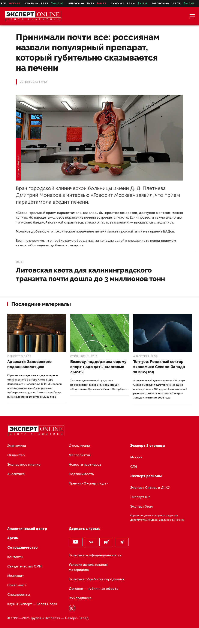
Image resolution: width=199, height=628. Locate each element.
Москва (136, 457)
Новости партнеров (85, 464)
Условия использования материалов (88, 567)
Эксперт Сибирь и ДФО (149, 488)
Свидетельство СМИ (24, 566)
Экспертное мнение (23, 464)
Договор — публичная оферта (93, 589)
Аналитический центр (27, 529)
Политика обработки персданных (96, 579)
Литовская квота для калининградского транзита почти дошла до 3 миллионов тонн (90, 274)
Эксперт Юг (140, 497)
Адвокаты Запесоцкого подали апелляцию (29, 364)
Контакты (15, 557)
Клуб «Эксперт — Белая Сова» (32, 604)
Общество (15, 356)
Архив (12, 538)
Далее (20, 262)
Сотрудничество (22, 547)
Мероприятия (80, 455)
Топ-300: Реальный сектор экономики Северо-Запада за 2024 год (159, 366)
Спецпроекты (18, 594)
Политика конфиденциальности (95, 555)
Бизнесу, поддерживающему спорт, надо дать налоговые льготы (98, 366)
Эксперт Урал (141, 506)
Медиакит (15, 576)
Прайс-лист (17, 585)
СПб (133, 467)
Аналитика (141, 356)
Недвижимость (81, 474)
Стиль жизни (79, 356)
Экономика (16, 446)
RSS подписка (80, 598)
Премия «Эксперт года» (88, 483)
